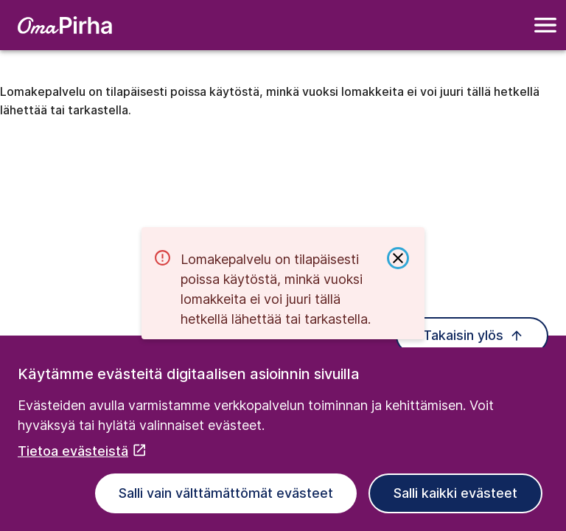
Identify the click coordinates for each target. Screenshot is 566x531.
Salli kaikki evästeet (455, 493)
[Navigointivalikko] (545, 25)
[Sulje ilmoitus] (398, 258)
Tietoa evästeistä (82, 451)
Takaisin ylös (473, 335)
